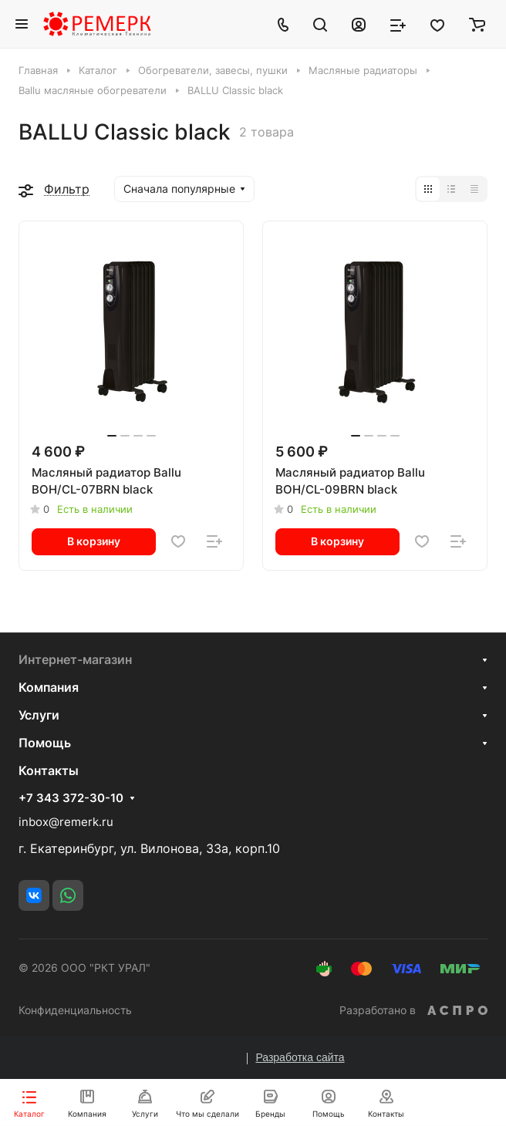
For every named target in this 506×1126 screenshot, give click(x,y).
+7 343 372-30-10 (71, 798)
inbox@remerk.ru (66, 821)
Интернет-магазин (75, 659)
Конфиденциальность (75, 1009)
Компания (49, 687)
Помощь (45, 742)
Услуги (39, 715)
